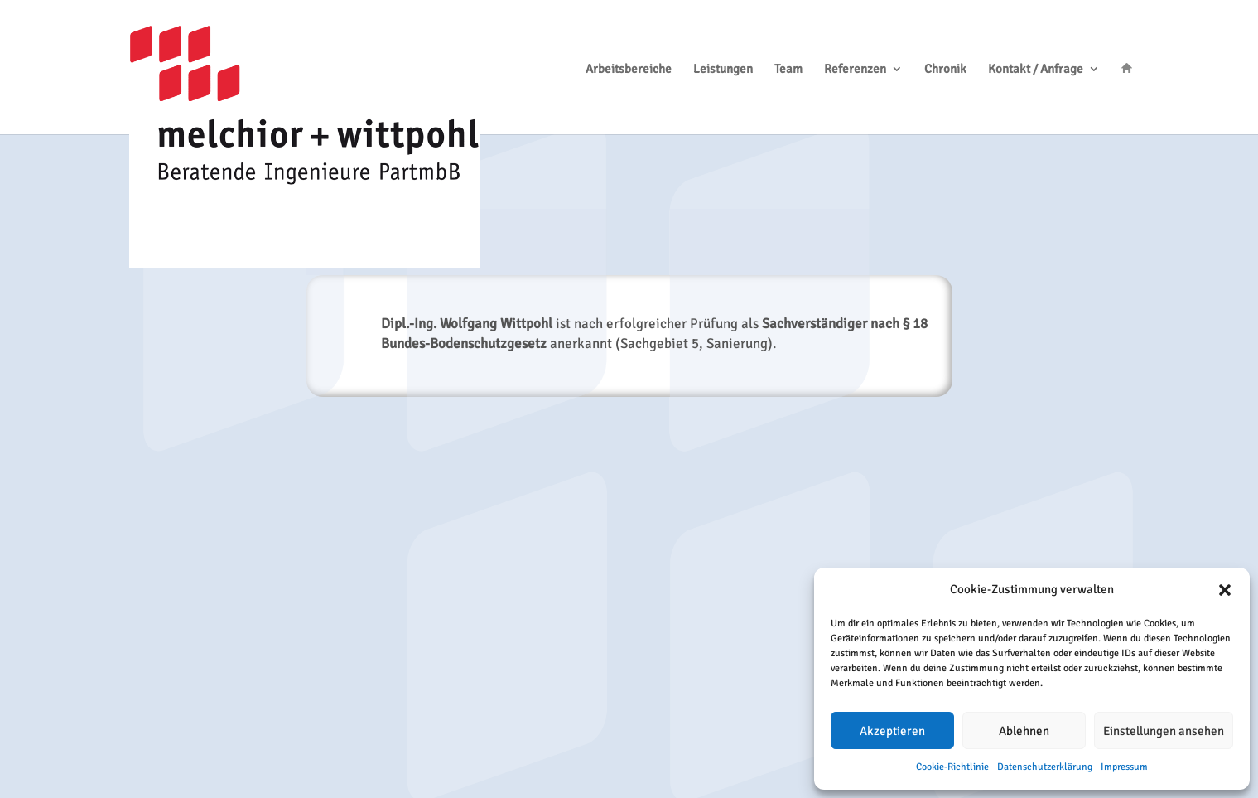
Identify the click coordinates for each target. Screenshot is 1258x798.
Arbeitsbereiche (629, 69)
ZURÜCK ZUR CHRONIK (629, 435)
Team (788, 69)
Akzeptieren (892, 730)
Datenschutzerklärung (1044, 767)
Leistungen (723, 69)
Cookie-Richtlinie (952, 767)
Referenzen (855, 69)
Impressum (1124, 767)
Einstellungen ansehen (1163, 730)
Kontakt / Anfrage (1035, 69)
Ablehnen (1024, 730)
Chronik (945, 69)
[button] (1225, 590)
